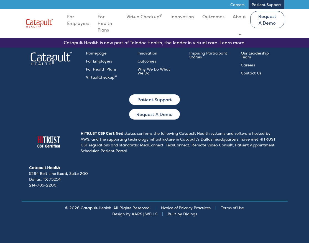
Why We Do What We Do (153, 71)
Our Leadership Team (255, 55)
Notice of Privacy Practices (186, 207)
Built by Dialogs (182, 213)
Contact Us (251, 73)
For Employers (78, 20)
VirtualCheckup (144, 16)
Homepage (96, 53)
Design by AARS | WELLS (134, 213)
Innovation (182, 17)
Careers (248, 65)
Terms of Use (232, 207)
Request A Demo (267, 19)
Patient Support (154, 100)
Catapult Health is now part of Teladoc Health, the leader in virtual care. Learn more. (155, 43)
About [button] (239, 17)
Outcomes (213, 17)
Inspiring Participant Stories (208, 55)
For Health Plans (105, 23)
